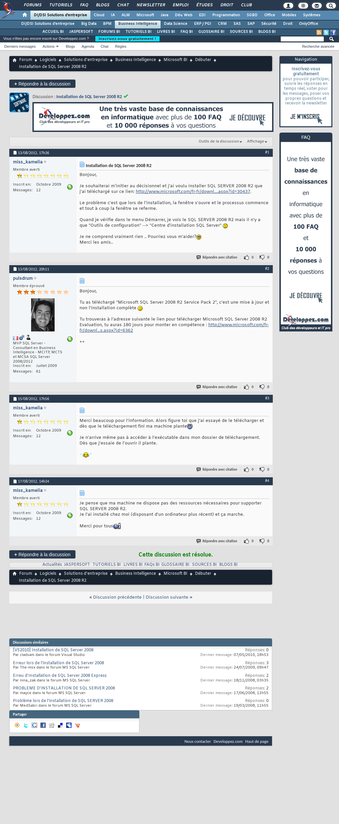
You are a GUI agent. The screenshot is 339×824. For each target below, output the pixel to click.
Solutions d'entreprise (86, 60)
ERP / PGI (202, 24)
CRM (222, 24)
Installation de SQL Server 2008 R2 (89, 96)
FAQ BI (186, 31)
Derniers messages (20, 46)
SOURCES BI (241, 31)
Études (204, 5)
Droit (226, 5)
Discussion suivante (167, 597)
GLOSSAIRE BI (211, 31)
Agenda (87, 46)
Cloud (99, 15)
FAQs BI (152, 564)
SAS (237, 24)
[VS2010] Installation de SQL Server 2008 (53, 650)
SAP (251, 24)
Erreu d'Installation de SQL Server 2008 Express (60, 675)
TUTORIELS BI (138, 31)
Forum (25, 60)
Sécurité (268, 24)
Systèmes (311, 15)
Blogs (102, 5)
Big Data (88, 24)
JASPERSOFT (81, 31)
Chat (122, 5)
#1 (267, 152)
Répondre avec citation (217, 257)
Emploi (180, 5)
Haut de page (256, 741)
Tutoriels (60, 5)
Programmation (226, 15)
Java (164, 15)
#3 (267, 398)
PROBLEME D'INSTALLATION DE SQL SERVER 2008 (64, 688)
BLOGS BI (267, 31)
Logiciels (48, 60)
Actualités (52, 564)
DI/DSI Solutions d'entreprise (60, 15)
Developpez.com (228, 741)
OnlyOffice (308, 24)
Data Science (175, 24)
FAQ (83, 5)
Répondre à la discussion (42, 84)
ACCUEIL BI (53, 31)
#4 (267, 480)
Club (246, 5)
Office (269, 15)
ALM (125, 15)
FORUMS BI (109, 31)
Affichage (255, 141)
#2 (267, 268)
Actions (49, 46)
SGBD (252, 15)
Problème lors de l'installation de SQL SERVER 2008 (63, 701)
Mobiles (289, 15)
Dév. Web (183, 15)
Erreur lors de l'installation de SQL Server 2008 (58, 663)
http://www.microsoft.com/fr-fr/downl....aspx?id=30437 (193, 192)
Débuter (203, 60)
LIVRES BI (166, 31)
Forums (32, 5)
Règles (120, 46)
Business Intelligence (137, 24)
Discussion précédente (117, 597)
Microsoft (145, 15)
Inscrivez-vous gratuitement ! (127, 39)
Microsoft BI (175, 60)
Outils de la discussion (219, 141)
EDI (202, 15)
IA (113, 15)
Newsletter (150, 5)
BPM (107, 24)
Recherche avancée (318, 46)
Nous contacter (197, 741)
